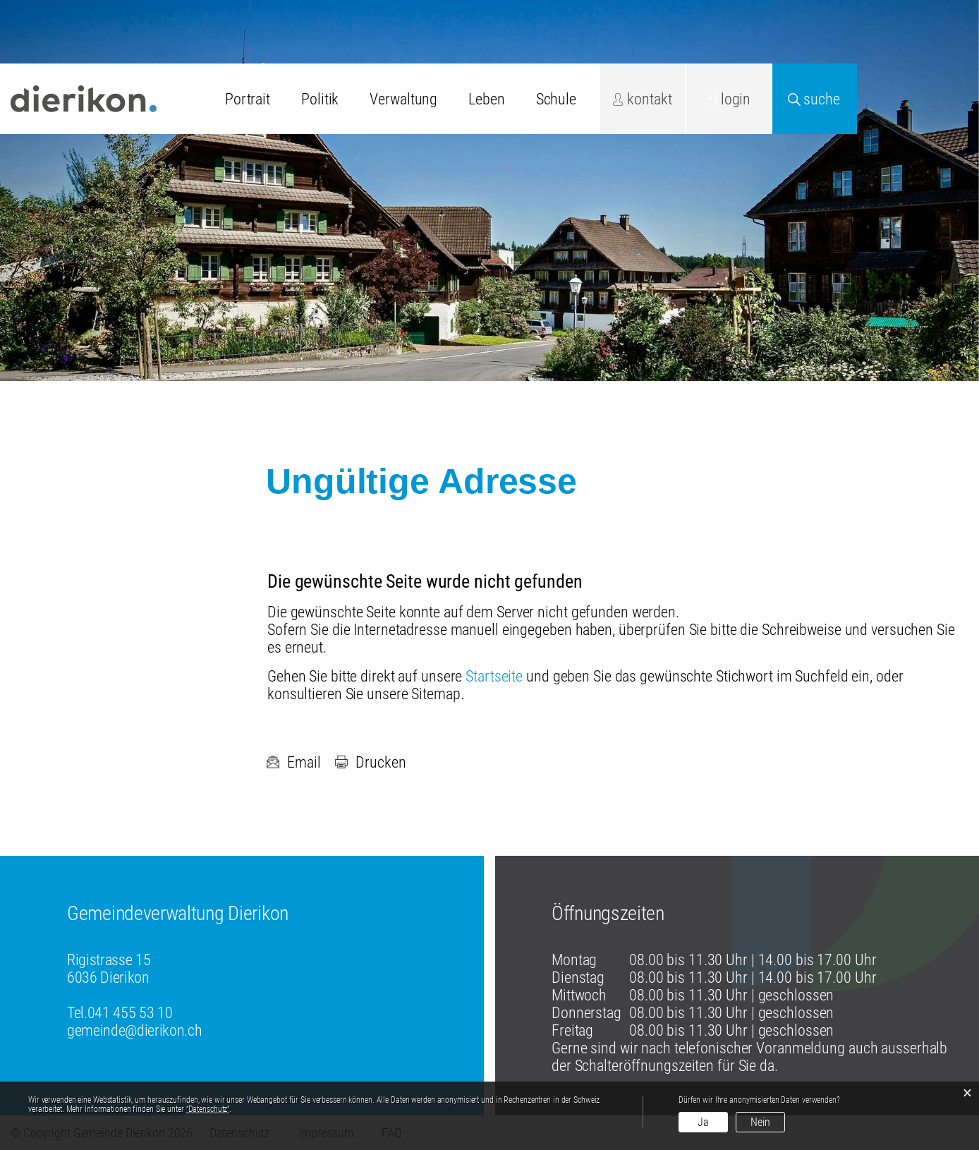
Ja (703, 1122)
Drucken (370, 762)
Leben (486, 99)
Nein (760, 1122)
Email (293, 762)
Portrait (247, 99)
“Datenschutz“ (208, 1109)
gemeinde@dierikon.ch (134, 1030)
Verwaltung (403, 99)
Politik (320, 99)
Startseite (494, 676)
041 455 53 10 (130, 1013)
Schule (556, 99)
